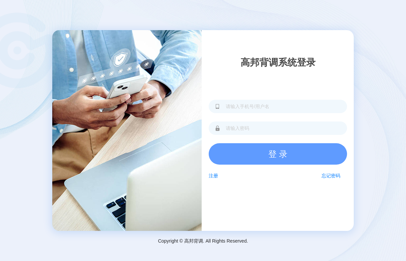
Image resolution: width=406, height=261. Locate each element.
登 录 (277, 154)
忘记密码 (331, 175)
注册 (213, 175)
